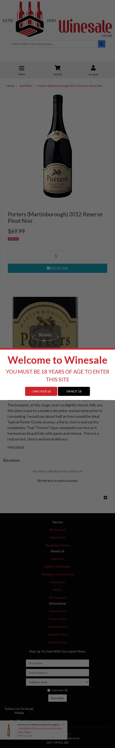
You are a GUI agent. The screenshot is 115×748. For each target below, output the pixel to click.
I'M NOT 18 (74, 391)
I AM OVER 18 (41, 391)
